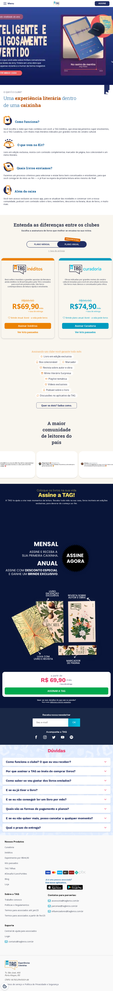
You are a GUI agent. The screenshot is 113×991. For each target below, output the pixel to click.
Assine (102, 3)
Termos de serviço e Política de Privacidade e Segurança (32, 984)
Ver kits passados (28, 332)
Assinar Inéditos (27, 325)
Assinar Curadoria (85, 325)
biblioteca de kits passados (60, 702)
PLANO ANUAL (72, 244)
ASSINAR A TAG (56, 691)
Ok (74, 722)
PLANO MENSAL (42, 244)
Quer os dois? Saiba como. (56, 405)
